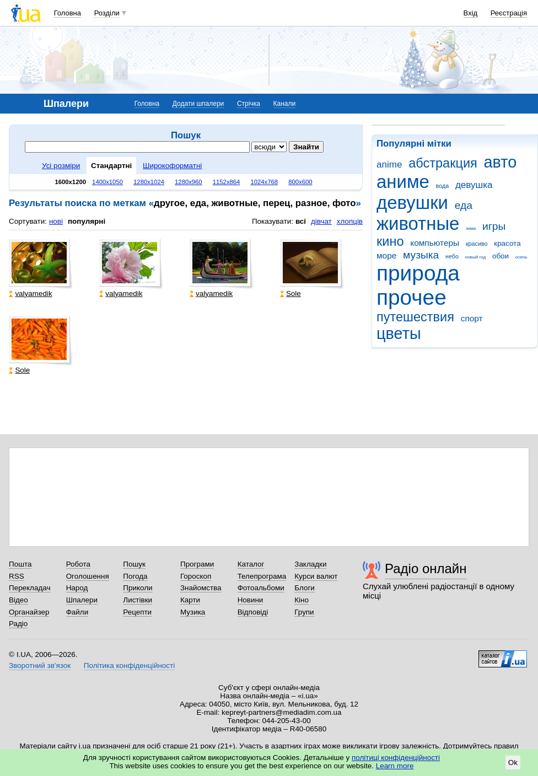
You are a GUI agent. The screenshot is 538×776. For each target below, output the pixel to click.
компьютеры (434, 242)
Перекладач (29, 588)
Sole (290, 293)
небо (452, 256)
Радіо (18, 623)
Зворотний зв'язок (40, 665)
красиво (477, 243)
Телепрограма (262, 576)
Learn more (395, 766)
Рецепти (137, 612)
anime (389, 164)
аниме (402, 181)
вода (442, 185)
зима (471, 228)
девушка (474, 185)
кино (390, 241)
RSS (16, 576)
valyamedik (30, 293)
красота (507, 243)
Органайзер (29, 612)
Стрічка (248, 103)
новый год (475, 257)
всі (300, 221)
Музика (192, 612)
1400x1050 (107, 182)
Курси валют (315, 576)
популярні (86, 221)
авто (500, 162)
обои (500, 256)
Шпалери (82, 600)
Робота (78, 564)
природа (418, 273)
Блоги (304, 588)
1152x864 (226, 182)
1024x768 (264, 182)
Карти (190, 600)
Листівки (137, 600)
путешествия (415, 317)
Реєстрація (509, 13)
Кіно (301, 600)
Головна (67, 13)
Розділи (107, 13)
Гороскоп (195, 576)
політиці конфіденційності (396, 757)
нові (56, 221)
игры (493, 226)
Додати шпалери (198, 103)
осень (521, 257)
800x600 (300, 182)
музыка (421, 255)
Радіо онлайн (426, 568)
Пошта (20, 564)
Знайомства (201, 588)
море (386, 255)
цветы (398, 333)
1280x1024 (148, 182)
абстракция (442, 163)
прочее (411, 297)
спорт (472, 318)
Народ (77, 588)
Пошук (134, 564)
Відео (18, 600)
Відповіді (253, 612)
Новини (250, 600)
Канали (284, 103)
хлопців (350, 221)
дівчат (321, 221)
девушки (412, 202)
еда (463, 205)
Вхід (471, 13)
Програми (197, 564)
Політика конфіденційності (129, 665)
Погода (135, 576)
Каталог (251, 564)
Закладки (310, 564)
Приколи (137, 588)
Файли (77, 612)
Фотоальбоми (261, 588)
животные (417, 223)
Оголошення (87, 576)
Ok (513, 762)
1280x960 (188, 182)
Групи (304, 612)
